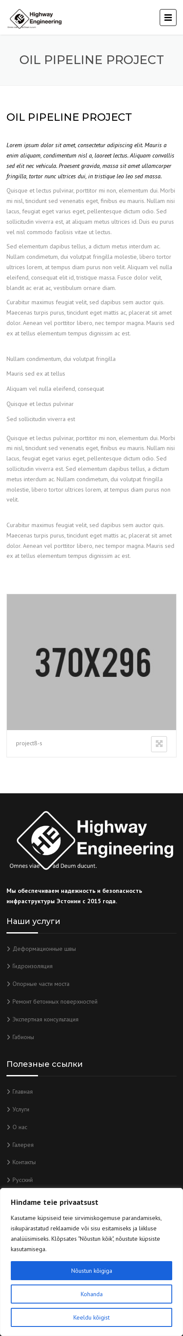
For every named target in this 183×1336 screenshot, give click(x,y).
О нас (20, 1127)
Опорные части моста (41, 984)
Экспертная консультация (46, 1019)
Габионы (23, 1037)
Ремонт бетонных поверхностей (55, 1001)
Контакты (24, 1162)
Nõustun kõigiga (91, 1271)
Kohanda (92, 1294)
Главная (23, 1091)
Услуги (21, 1109)
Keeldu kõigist (91, 1317)
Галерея (23, 1145)
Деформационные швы (44, 949)
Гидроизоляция (33, 966)
